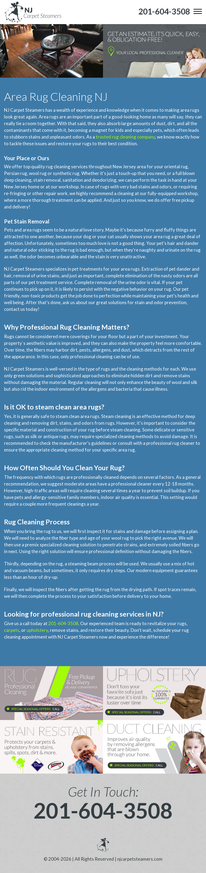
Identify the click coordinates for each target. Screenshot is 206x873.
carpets (11, 630)
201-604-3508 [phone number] (103, 810)
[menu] (197, 11)
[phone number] (164, 11)
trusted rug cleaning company (125, 137)
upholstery (37, 630)
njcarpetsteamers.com (140, 859)
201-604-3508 (63, 623)
